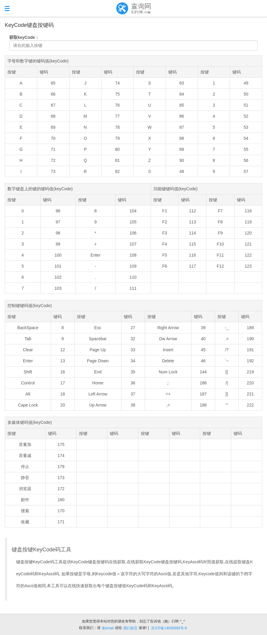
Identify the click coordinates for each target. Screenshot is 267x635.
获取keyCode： (24, 37)
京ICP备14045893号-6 (169, 628)
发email (108, 628)
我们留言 (130, 628)
